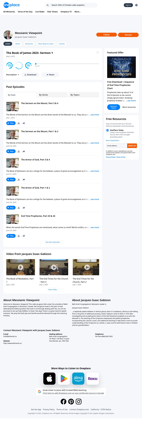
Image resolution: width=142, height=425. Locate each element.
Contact (62, 44)
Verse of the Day (25, 11)
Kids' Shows (52, 11)
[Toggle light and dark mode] (136, 5)
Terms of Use (62, 409)
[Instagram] (78, 401)
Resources (29, 44)
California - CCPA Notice (101, 409)
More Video (52, 289)
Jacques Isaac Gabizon (25, 37)
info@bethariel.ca (10, 336)
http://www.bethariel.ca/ (12, 343)
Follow (106, 34)
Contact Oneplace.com (79, 409)
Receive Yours (113, 107)
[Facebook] (63, 401)
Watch (17, 44)
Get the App (36, 409)
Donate (128, 34)
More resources (129, 107)
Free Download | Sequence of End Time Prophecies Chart (120, 85)
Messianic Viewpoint (28, 33)
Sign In (128, 5)
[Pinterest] (71, 401)
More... (77, 11)
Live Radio (39, 11)
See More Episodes (53, 242)
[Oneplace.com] (11, 5)
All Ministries (9, 11)
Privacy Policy (49, 409)
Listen (7, 44)
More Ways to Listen (46, 44)
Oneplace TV (66, 11)
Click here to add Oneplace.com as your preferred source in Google (73, 393)
